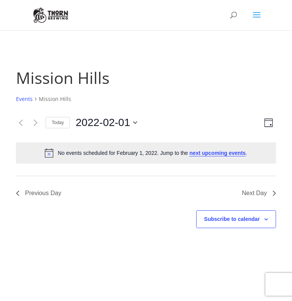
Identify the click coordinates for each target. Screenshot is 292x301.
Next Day (259, 193)
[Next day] (35, 122)
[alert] (146, 153)
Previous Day (38, 193)
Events (24, 98)
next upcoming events (217, 153)
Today (58, 122)
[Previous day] (20, 122)
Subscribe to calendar (232, 219)
